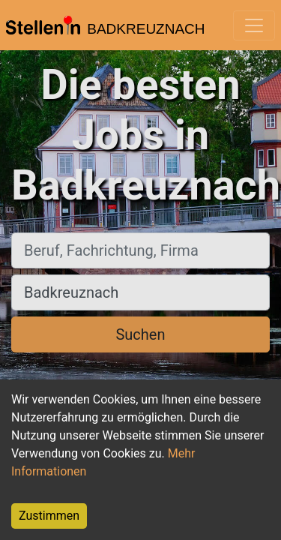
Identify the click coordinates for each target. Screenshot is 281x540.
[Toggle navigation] (254, 25)
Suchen (140, 335)
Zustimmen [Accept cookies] (49, 515)
